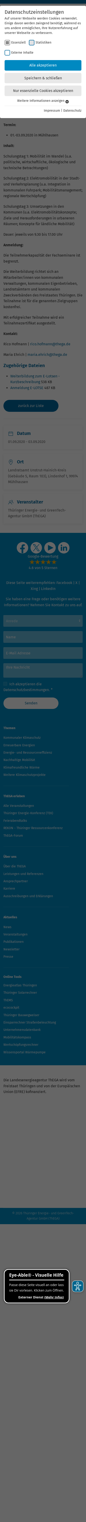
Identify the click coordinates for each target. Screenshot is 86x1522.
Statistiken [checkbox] (43, 42)
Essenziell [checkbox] (18, 42)
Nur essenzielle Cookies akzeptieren (43, 91)
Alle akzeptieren (43, 65)
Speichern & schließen (43, 78)
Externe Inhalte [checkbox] (22, 53)
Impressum (52, 111)
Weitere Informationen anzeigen (43, 101)
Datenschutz (72, 111)
